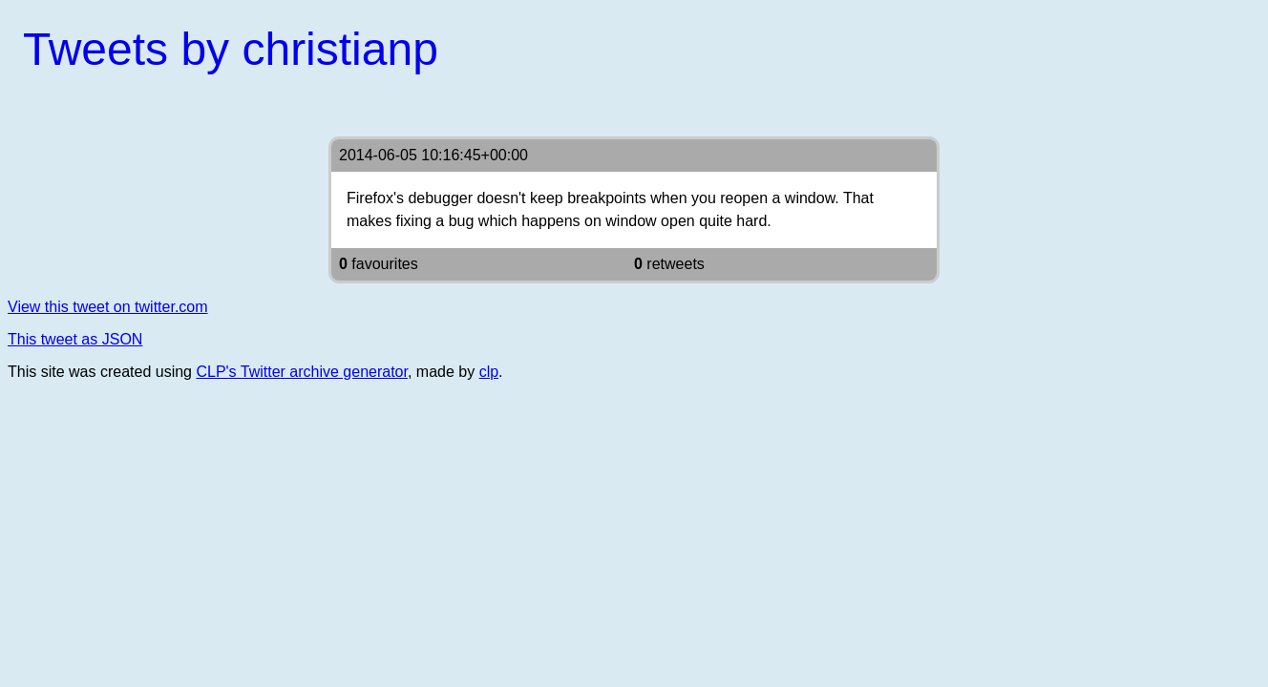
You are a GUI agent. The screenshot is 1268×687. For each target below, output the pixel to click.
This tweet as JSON (75, 339)
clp (488, 372)
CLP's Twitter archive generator (302, 372)
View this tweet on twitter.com (108, 307)
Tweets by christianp (230, 49)
